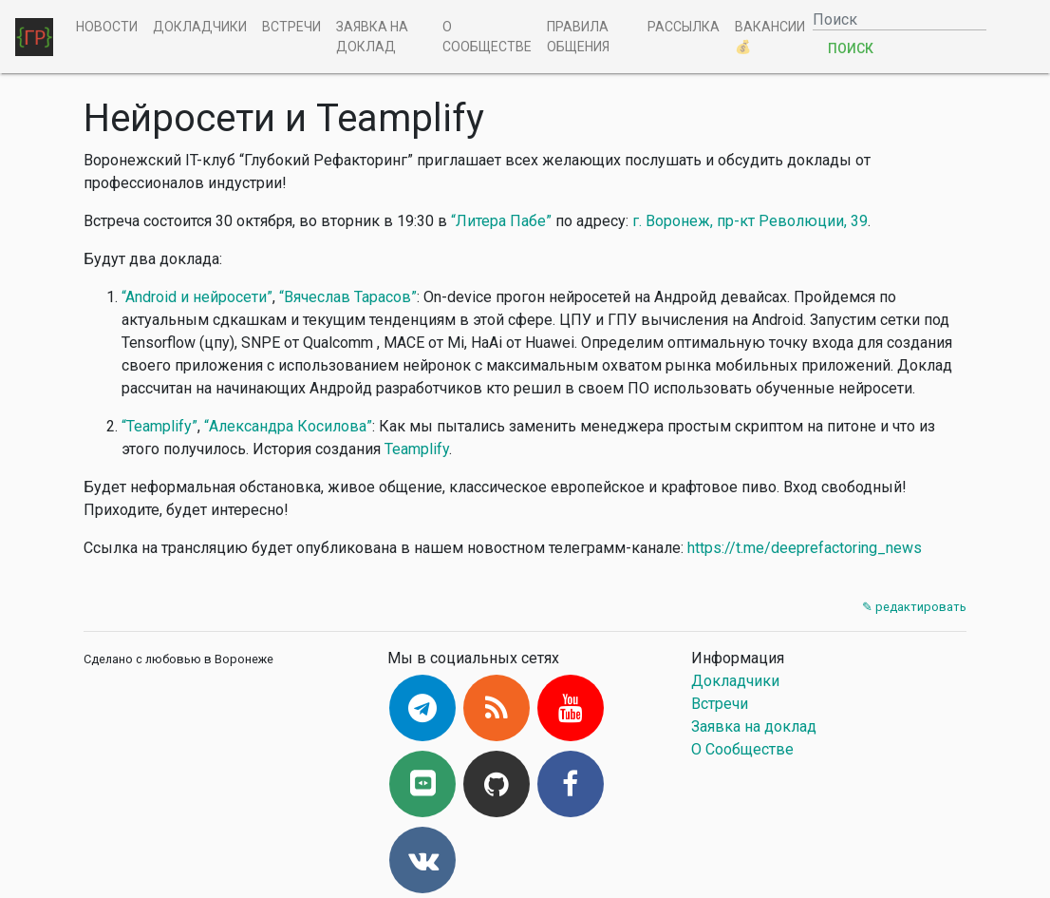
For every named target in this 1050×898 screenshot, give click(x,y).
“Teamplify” (159, 426)
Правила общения (578, 36)
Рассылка (683, 26)
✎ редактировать (914, 607)
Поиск (850, 48)
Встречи (291, 26)
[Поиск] (899, 19)
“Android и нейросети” (197, 297)
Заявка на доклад (372, 36)
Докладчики (200, 26)
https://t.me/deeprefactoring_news (804, 548)
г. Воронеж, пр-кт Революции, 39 (750, 221)
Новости (107, 26)
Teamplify (416, 449)
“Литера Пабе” (501, 221)
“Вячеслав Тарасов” (348, 297)
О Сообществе (487, 36)
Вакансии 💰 (770, 36)
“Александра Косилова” (288, 426)
